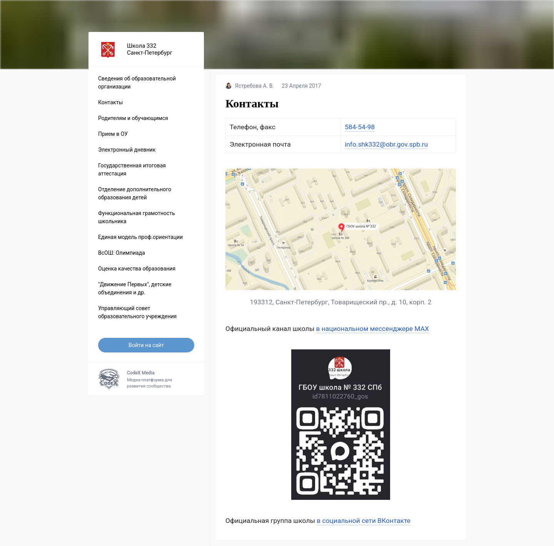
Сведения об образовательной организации (137, 82)
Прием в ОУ (113, 134)
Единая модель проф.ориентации (140, 237)
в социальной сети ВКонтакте (363, 520)
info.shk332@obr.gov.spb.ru (386, 144)
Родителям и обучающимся (133, 118)
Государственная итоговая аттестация (132, 169)
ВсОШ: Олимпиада (121, 253)
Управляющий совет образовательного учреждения (137, 312)
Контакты (110, 102)
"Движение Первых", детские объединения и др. (134, 288)
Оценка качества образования (136, 268)
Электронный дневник (126, 150)
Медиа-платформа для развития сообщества (146, 379)
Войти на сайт (146, 345)
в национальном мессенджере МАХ (372, 328)
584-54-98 (360, 127)
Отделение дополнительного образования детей (134, 193)
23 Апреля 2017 (301, 86)
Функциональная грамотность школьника (136, 217)
